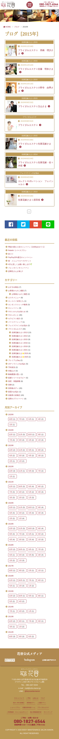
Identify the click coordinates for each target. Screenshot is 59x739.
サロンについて (19, 698)
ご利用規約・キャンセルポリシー (17, 712)
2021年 (11, 482)
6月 (30, 419)
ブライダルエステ (15, 329)
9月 (39, 434)
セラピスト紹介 (14, 318)
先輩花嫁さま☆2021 (20, 350)
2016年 (11, 576)
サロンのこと (13, 315)
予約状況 (11, 367)
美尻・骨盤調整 (14, 381)
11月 (20, 434)
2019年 (11, 524)
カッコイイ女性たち (16, 301)
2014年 (11, 607)
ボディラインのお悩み (16, 364)
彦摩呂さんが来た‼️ (15, 271)
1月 (39, 440)
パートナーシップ (15, 322)
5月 (20, 440)
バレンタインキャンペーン (18, 268)
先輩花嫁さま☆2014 (20, 336)
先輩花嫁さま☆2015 (20, 339)
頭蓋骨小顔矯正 (14, 395)
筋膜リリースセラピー (16, 378)
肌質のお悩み (13, 392)
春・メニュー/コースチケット (19, 261)
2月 (10, 425)
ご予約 (28, 698)
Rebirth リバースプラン (17, 250)
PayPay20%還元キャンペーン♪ (20, 257)
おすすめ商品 (13, 287)
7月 (20, 419)
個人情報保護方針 (36, 712)
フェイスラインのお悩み (17, 325)
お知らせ (35, 698)
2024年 (11, 430)
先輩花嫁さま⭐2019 (20, 353)
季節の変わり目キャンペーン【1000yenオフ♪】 (26, 247)
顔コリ (10, 254)
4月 (39, 419)
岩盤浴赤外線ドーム (28, 707)
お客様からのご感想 (16, 291)
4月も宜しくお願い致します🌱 (20, 264)
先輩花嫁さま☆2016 (20, 343)
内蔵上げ (11, 371)
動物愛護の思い (14, 374)
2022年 (11, 466)
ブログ (43, 698)
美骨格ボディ (13, 388)
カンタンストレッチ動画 (17, 304)
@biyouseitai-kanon (32, 691)
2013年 (11, 616)
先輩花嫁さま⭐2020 (20, 357)
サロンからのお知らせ (16, 311)
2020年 (11, 503)
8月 (39, 450)
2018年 (11, 545)
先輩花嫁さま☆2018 (20, 346)
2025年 (11, 414)
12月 (11, 434)
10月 (11, 419)
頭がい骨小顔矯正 (18, 703)
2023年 (11, 445)
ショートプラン (15, 707)
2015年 (11, 591)
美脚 (10, 385)
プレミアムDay (14, 360)
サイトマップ (48, 712)
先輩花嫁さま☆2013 (20, 332)
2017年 (11, 566)
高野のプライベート (16, 399)
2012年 (11, 632)
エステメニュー (14, 298)
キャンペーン (13, 308)
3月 (39, 455)
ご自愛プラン (41, 703)
